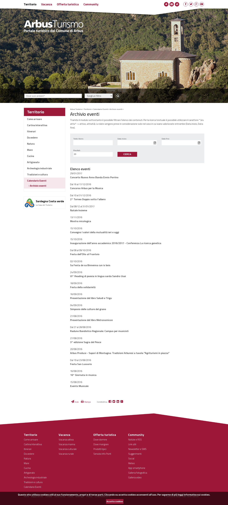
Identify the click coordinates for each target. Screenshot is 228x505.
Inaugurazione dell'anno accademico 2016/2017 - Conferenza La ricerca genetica (115, 243)
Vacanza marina (67, 444)
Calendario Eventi (36, 180)
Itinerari (31, 131)
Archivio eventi (37, 186)
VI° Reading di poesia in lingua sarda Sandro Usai (98, 276)
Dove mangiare (101, 444)
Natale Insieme (78, 210)
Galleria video (135, 477)
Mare (30, 150)
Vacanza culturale (68, 449)
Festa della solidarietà (82, 287)
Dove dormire (100, 439)
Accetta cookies (115, 501)
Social (131, 458)
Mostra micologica (80, 221)
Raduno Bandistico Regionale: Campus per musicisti (99, 331)
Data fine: (166, 138)
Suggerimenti (135, 454)
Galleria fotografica (137, 473)
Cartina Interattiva (37, 125)
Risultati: (77, 150)
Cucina (30, 156)
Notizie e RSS (135, 439)
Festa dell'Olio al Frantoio (84, 254)
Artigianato (33, 162)
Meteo (131, 463)
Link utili (132, 444)
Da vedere (32, 137)
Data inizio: (122, 138)
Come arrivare (34, 119)
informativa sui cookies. (197, 494)
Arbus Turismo (76, 109)
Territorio (30, 4)
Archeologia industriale (39, 168)
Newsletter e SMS (137, 449)
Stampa (86, 401)
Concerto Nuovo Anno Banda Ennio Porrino (94, 177)
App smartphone (136, 468)
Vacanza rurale (66, 454)
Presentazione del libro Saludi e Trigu (91, 298)
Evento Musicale (79, 386)
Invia (75, 401)
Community (90, 4)
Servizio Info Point (102, 454)
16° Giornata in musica (83, 375)
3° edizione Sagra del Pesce (85, 342)
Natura (31, 144)
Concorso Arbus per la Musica (86, 188)
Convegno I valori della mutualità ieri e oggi (94, 232)
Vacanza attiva (66, 439)
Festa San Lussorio (81, 364)
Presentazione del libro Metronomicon (91, 320)
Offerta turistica (68, 4)
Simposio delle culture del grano (88, 309)
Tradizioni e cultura (37, 174)
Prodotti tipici (99, 449)
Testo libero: (78, 138)
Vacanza (46, 4)
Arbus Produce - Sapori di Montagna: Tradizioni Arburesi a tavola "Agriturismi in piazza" (119, 353)
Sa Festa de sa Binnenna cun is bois (90, 265)
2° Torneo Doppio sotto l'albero (88, 199)
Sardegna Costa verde (50, 201)
